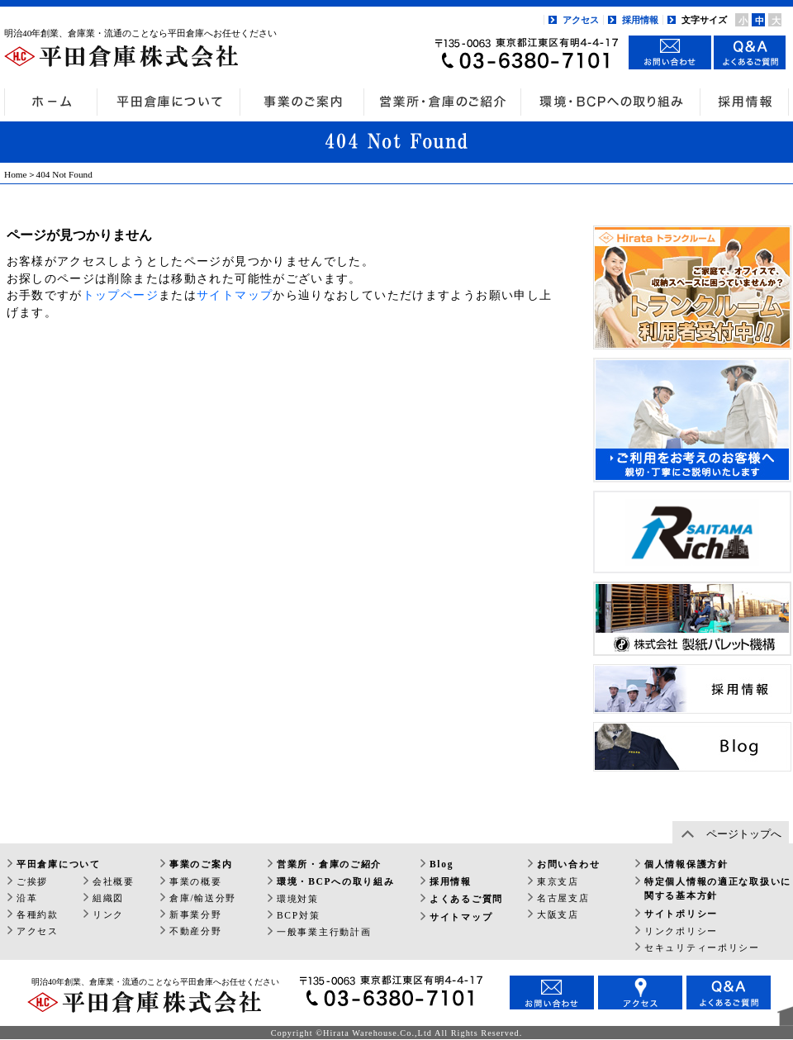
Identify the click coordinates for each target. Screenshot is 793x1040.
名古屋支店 (563, 898)
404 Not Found (64, 174)
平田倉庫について (59, 864)
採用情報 (640, 20)
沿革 (27, 898)
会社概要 (114, 881)
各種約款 (38, 914)
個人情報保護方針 (686, 864)
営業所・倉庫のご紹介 (329, 864)
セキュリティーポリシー (702, 947)
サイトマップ (235, 295)
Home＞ (20, 174)
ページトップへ (743, 834)
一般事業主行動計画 (324, 932)
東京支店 (558, 881)
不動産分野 (195, 931)
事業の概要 (195, 881)
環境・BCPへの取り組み (335, 881)
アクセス (581, 20)
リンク (108, 914)
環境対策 (298, 899)
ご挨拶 (32, 881)
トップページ (121, 295)
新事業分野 (195, 914)
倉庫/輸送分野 (202, 898)
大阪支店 (558, 914)
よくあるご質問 (466, 899)
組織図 (108, 898)
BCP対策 (298, 915)
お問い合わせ (568, 864)
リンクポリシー (681, 931)
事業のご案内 (200, 864)
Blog (441, 864)
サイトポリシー (681, 914)
